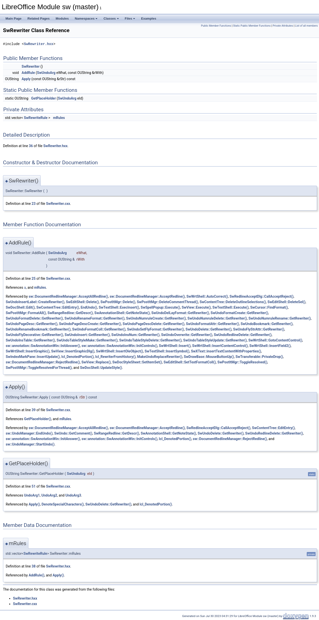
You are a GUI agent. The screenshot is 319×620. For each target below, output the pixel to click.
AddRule (28, 73)
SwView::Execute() (196, 307)
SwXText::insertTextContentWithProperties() (226, 351)
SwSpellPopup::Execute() (160, 307)
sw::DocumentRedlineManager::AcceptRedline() (147, 296)
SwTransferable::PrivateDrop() (259, 357)
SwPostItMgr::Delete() (117, 302)
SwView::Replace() (96, 362)
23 (34, 204)
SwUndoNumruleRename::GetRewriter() (279, 318)
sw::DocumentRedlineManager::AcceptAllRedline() (68, 296)
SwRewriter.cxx (58, 204)
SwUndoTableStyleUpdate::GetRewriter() (215, 340)
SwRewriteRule (36, 118)
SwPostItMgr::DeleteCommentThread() (167, 302)
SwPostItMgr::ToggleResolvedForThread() (39, 368)
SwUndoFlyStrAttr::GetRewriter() (258, 329)
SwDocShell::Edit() (20, 307)
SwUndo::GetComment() (73, 433)
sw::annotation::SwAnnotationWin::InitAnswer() (43, 346)
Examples (148, 18)
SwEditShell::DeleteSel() (286, 302)
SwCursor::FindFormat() (269, 307)
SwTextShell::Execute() (230, 307)
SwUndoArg (46, 73)
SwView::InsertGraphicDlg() (72, 351)
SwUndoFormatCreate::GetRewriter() (239, 313)
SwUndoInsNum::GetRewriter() (135, 335)
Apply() (34, 504)
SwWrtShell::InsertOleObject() (119, 351)
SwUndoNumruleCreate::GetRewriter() (156, 318)
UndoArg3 (73, 495)
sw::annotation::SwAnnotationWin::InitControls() (119, 346)
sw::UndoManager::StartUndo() (30, 444)
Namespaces (86, 18)
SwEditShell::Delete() (82, 302)
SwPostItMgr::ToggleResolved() (242, 362)
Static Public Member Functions (252, 25)
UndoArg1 (32, 495)
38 (34, 566)
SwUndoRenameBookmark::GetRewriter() (38, 329)
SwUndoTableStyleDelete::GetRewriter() (150, 340)
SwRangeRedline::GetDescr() (70, 313)
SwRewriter (31, 66)
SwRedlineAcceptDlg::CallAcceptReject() (262, 296)
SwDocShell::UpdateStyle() (101, 368)
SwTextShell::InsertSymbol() (167, 351)
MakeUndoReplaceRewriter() (159, 357)
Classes (111, 18)
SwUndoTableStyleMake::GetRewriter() (87, 340)
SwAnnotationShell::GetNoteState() (122, 313)
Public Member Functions (216, 25)
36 (31, 146)
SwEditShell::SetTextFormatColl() (189, 362)
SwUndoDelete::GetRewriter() (209, 329)
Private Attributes (283, 25)
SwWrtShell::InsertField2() (270, 346)
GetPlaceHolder (43, 98)
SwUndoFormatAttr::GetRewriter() (212, 324)
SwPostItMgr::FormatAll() (26, 313)
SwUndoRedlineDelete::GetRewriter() (243, 335)
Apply (26, 79)
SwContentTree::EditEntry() (57, 307)
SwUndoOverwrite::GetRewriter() (186, 335)
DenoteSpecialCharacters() (63, 504)
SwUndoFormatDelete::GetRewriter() (34, 318)
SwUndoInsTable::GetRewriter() (30, 340)
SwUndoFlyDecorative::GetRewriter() (34, 335)
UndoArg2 (49, 495)
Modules (62, 18)
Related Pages (38, 18)
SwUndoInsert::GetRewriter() (87, 335)
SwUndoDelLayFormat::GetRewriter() (180, 313)
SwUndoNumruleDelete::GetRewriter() (217, 318)
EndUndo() (88, 307)
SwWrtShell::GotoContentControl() (275, 340)
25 (34, 279)
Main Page (13, 18)
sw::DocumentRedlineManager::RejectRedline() (43, 362)
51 (34, 486)
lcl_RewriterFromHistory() (115, 357)
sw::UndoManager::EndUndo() (29, 433)
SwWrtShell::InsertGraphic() (28, 351)
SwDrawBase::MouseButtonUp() (209, 357)
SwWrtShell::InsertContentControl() (220, 346)
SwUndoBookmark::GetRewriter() (266, 324)
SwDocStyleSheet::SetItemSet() (137, 362)
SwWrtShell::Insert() (175, 346)
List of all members (306, 25)
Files (130, 18)
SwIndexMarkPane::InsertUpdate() (33, 357)
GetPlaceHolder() (37, 419)
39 (34, 410)
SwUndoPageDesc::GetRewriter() (32, 324)
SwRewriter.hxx (38, 44)
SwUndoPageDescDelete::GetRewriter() (153, 324)
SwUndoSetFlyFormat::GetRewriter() (155, 329)
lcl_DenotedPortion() (77, 357)
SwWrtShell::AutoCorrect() (207, 296)
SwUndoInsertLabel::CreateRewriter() (35, 302)
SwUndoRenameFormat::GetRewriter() (95, 318)
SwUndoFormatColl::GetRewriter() (99, 329)
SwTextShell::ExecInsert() (119, 307)
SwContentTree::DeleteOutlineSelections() (233, 302)
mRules (59, 118)
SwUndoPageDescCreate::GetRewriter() (90, 324)
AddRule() (36, 575)
